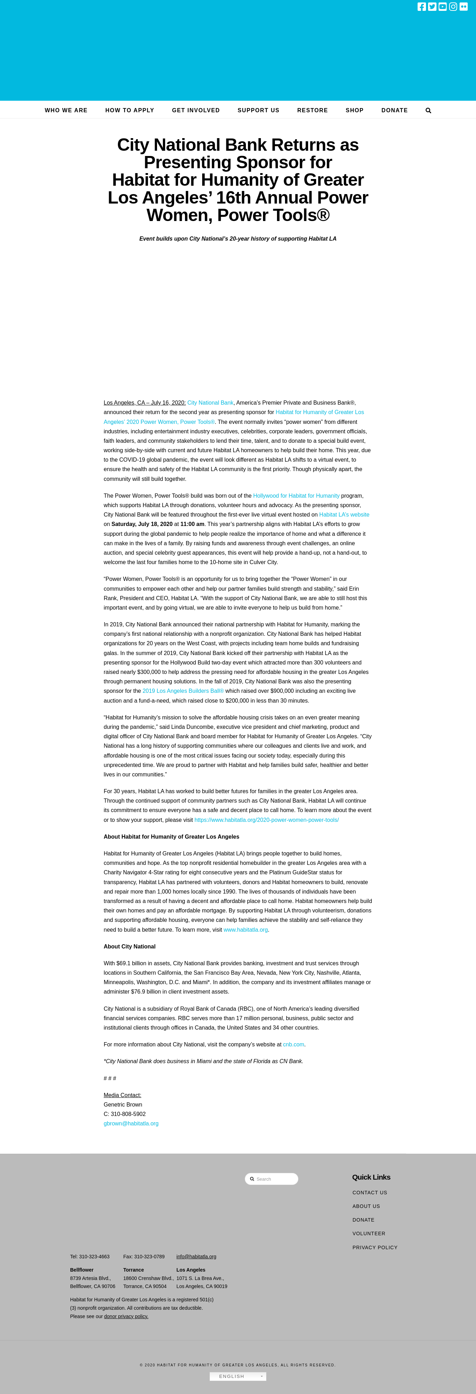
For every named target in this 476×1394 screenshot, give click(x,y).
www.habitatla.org (245, 930)
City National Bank (210, 403)
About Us (366, 1206)
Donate (364, 1220)
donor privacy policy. (126, 1316)
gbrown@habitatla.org (131, 1123)
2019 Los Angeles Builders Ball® (183, 691)
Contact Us (370, 1192)
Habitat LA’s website (344, 515)
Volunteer (369, 1233)
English (228, 1376)
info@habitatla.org (196, 1256)
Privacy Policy (375, 1247)
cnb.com (293, 1044)
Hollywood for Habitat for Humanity (296, 496)
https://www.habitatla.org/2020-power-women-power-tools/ (266, 820)
